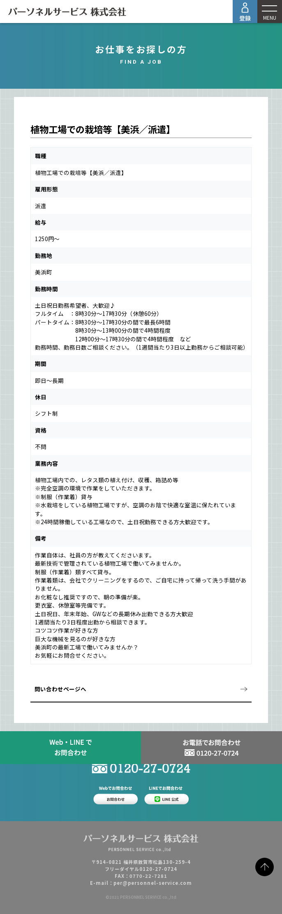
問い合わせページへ (60, 689)
